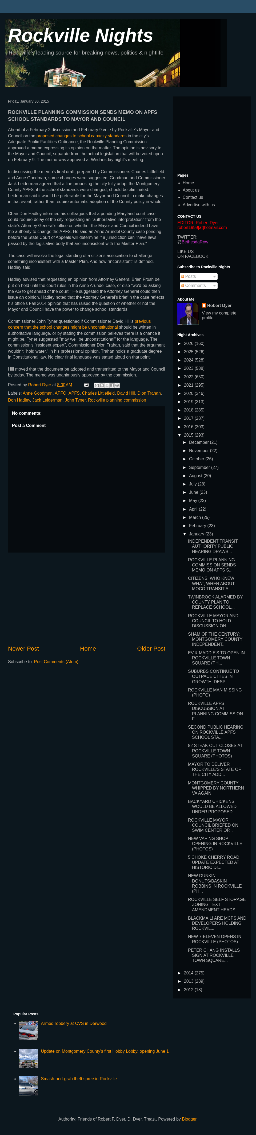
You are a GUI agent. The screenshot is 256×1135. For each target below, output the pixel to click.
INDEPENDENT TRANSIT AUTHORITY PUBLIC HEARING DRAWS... (213, 546)
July (193, 484)
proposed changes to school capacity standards (82, 136)
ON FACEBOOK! (193, 256)
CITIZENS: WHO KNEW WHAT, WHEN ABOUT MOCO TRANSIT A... (211, 583)
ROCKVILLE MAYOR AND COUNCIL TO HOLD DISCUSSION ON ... (213, 620)
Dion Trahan (149, 393)
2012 (189, 990)
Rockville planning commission (117, 400)
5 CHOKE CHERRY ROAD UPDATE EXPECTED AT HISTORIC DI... (213, 862)
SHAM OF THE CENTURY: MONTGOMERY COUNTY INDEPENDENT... (215, 639)
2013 (189, 981)
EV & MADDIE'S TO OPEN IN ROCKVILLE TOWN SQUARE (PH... (216, 658)
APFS (74, 393)
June (194, 492)
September (200, 467)
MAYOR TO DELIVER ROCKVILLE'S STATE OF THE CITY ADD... (214, 769)
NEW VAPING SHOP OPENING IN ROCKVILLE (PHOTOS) (215, 843)
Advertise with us (199, 205)
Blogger (189, 1119)
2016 (189, 427)
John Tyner (75, 400)
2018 (189, 410)
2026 (189, 343)
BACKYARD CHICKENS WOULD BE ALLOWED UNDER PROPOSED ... (212, 806)
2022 (189, 377)
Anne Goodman (38, 393)
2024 (189, 360)
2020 (189, 393)
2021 (189, 385)
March (195, 517)
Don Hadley (19, 400)
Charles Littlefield (98, 393)
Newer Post (23, 648)
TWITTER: (187, 237)
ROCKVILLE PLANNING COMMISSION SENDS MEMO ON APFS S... (212, 565)
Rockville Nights (80, 35)
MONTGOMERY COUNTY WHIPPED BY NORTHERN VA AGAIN (216, 788)
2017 (189, 418)
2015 (189, 435)
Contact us (193, 197)
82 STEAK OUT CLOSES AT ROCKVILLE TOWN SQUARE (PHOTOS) (215, 750)
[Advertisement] (86, 598)
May (193, 500)
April (194, 509)
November (199, 450)
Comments (193, 285)
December (199, 442)
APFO (60, 393)
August (196, 475)
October (197, 459)
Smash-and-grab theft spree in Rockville (79, 1078)
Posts (188, 276)
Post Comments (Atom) (56, 661)
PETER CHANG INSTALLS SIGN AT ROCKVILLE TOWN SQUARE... (214, 955)
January (197, 534)
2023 (189, 368)
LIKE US (185, 251)
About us (191, 190)
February (198, 525)
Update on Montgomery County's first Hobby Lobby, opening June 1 (105, 1051)
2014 (189, 973)
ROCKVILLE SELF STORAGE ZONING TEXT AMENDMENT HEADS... (217, 904)
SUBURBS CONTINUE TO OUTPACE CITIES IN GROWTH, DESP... (213, 676)
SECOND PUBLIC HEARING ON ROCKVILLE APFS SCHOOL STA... (215, 732)
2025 (189, 351)
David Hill (126, 393)
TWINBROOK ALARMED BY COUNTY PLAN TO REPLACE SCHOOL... (215, 602)
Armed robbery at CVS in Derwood (73, 1023)
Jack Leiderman (47, 400)
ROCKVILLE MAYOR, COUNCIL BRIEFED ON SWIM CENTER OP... (213, 825)
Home (88, 648)
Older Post (151, 648)
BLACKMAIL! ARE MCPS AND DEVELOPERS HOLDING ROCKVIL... (217, 923)
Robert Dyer (219, 305)
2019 (189, 401)
